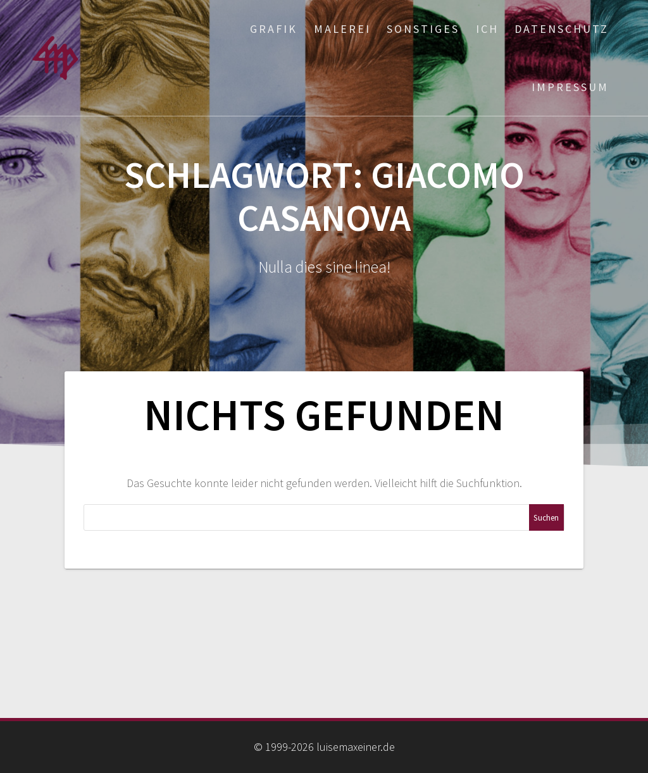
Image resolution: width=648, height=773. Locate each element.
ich (487, 29)
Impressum (570, 87)
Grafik (273, 29)
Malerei (342, 29)
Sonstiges (423, 29)
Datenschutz (561, 29)
